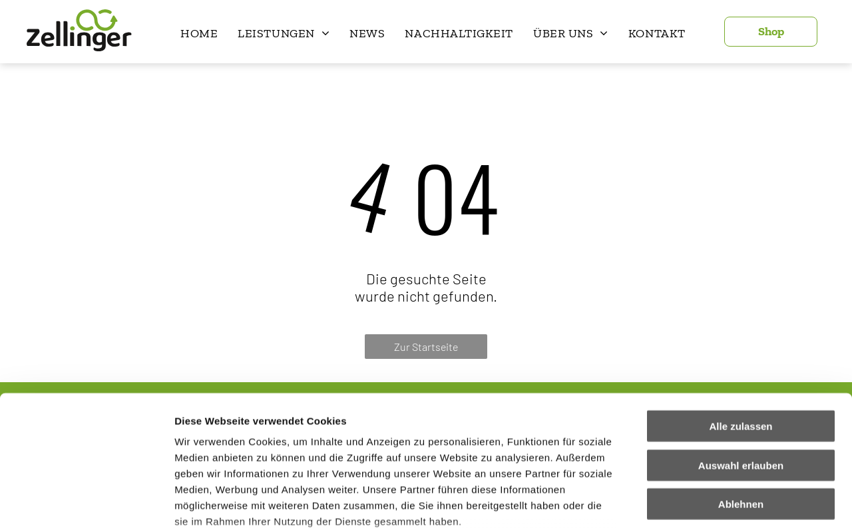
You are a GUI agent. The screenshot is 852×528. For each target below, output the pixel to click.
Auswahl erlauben (740, 361)
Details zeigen (708, 501)
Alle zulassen (740, 322)
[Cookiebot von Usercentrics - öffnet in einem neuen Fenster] (86, 502)
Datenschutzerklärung (230, 449)
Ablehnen (740, 400)
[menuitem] (199, 33)
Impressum (326, 449)
